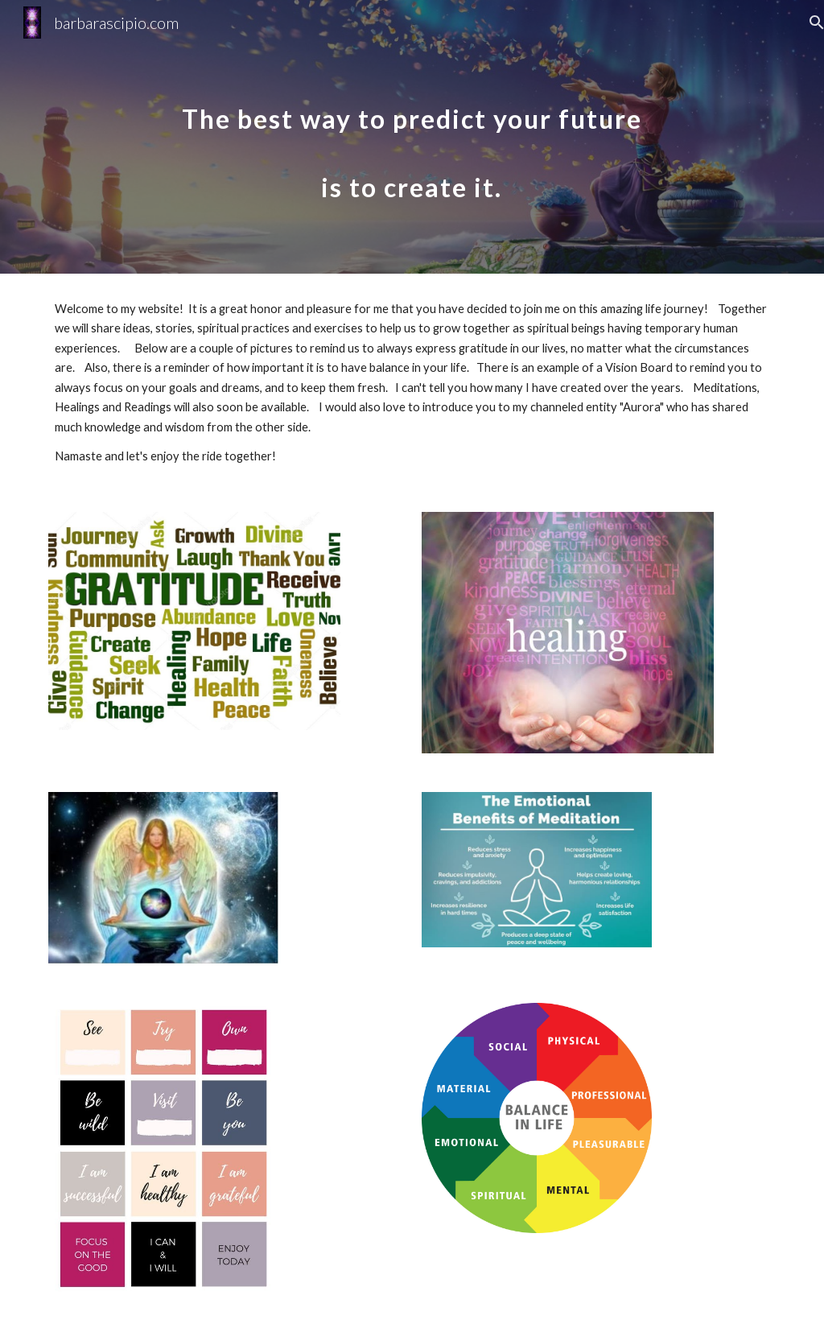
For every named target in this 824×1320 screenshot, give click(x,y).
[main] (411, 137)
